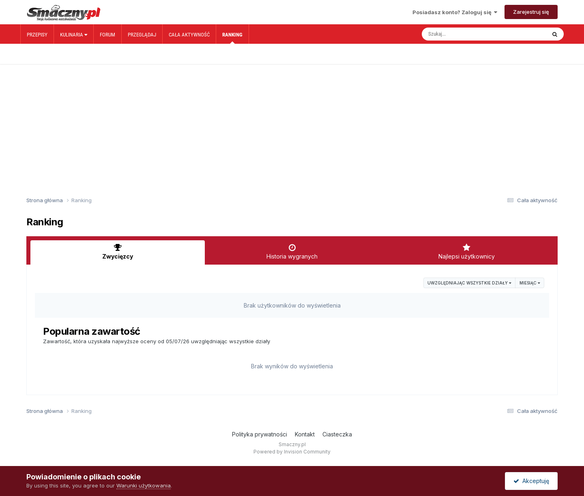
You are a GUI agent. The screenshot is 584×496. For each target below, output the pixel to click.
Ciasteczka (337, 434)
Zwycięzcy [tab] (117, 252)
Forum (107, 35)
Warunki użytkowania (143, 485)
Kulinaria (73, 35)
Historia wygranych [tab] (292, 252)
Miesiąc (530, 282)
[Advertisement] (292, 116)
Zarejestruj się (531, 12)
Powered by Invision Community (292, 452)
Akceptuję (531, 480)
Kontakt (305, 434)
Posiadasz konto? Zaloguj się (454, 12)
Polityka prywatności (259, 434)
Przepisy (37, 35)
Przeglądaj (142, 35)
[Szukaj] (467, 34)
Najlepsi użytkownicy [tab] (466, 252)
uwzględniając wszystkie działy (469, 282)
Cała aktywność (189, 35)
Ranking (232, 38)
